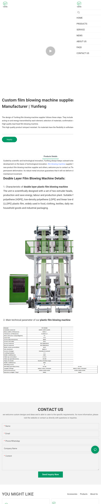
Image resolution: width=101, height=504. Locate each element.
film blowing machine (56, 164)
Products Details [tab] (50, 156)
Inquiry (9, 139)
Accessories (72, 494)
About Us (94, 494)
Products (83, 494)
